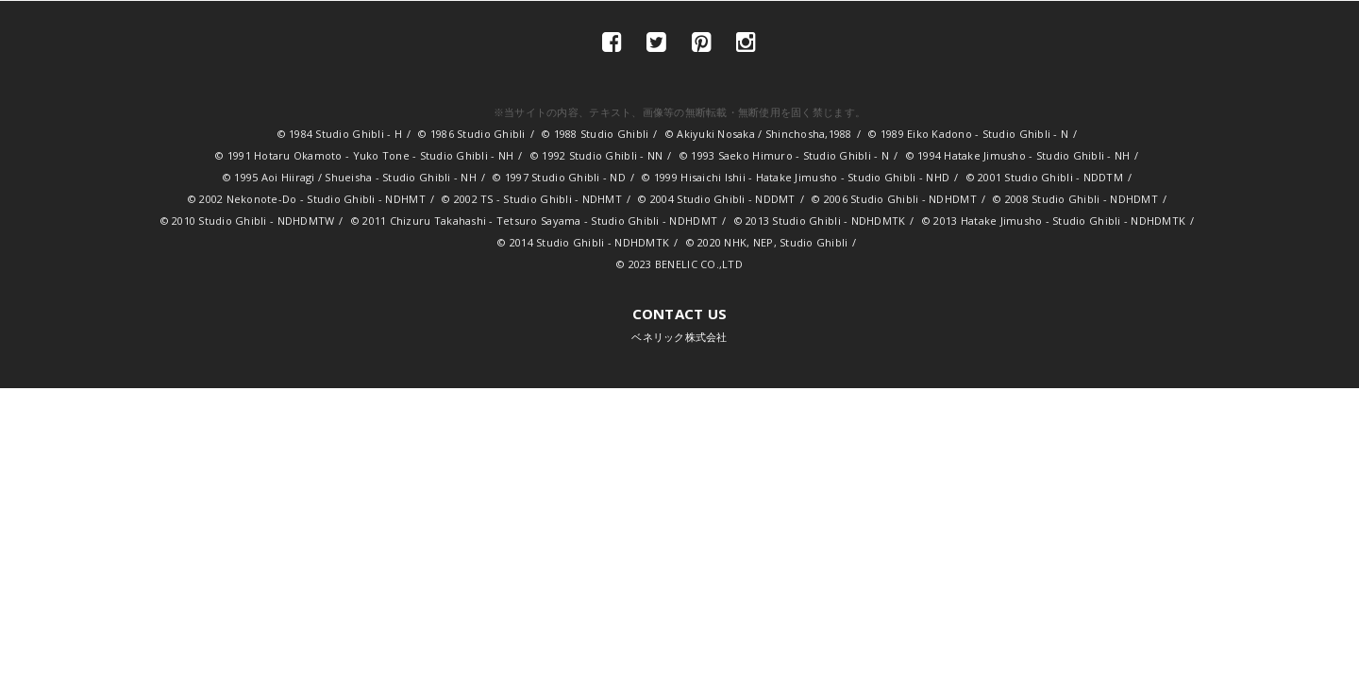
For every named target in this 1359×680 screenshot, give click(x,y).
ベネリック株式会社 (679, 324)
